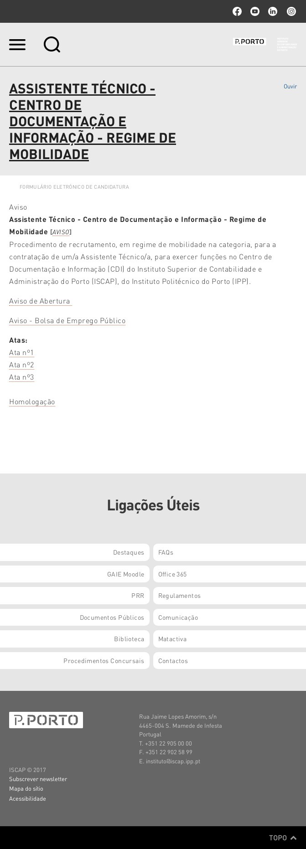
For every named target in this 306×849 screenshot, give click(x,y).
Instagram (290, 11)
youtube (254, 11)
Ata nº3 (21, 376)
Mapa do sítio (26, 788)
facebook (237, 11)
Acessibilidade (27, 798)
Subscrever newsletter (38, 778)
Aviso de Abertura (40, 300)
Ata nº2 (21, 364)
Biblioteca (129, 638)
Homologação (32, 401)
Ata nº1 (21, 352)
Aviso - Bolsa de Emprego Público (67, 320)
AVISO (60, 232)
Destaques (129, 552)
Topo (283, 837)
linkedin (272, 11)
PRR (137, 595)
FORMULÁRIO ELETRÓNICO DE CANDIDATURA (74, 187)
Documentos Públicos (112, 617)
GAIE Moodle (126, 574)
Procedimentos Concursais (103, 660)
